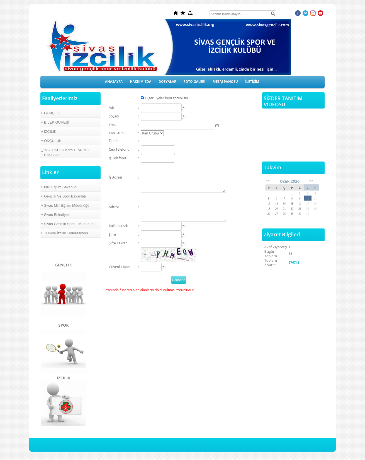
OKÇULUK (53, 141)
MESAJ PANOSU (225, 81)
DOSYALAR (167, 81)
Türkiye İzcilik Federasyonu (66, 233)
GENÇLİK (52, 113)
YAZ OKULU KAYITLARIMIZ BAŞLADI (67, 152)
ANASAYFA (114, 81)
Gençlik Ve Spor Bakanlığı (65, 196)
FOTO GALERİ (194, 81)
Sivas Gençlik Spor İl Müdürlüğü (70, 224)
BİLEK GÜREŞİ (56, 122)
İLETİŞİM (252, 81)
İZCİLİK (50, 131)
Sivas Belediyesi (57, 215)
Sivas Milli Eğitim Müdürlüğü (66, 205)
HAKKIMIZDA (140, 81)
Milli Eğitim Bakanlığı (60, 187)
